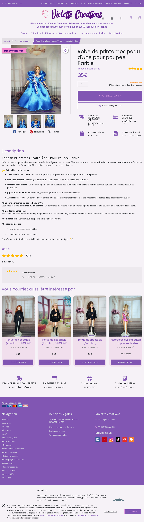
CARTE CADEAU (8, 470)
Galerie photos (8, 441)
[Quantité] (83, 84)
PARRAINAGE (7, 463)
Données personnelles (58, 435)
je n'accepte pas (110, 511)
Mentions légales (9, 438)
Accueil (7, 41)
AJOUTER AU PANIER (110, 95)
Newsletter (7, 445)
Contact (138, 3)
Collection (6, 478)
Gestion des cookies (57, 431)
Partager (19, 131)
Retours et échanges (10, 456)
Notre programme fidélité (13, 459)
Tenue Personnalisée (89, 68)
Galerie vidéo (8, 474)
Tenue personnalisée (23, 41)
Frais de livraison (9, 452)
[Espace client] (121, 18)
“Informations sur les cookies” (51, 515)
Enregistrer (37, 131)
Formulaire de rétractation (13, 448)
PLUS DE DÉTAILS (18, 362)
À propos (6, 430)
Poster (53, 131)
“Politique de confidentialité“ (87, 515)
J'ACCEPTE (133, 511)
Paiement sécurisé (10, 467)
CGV (4, 434)
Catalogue (6, 423)
